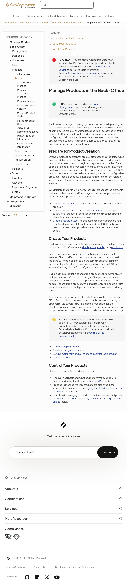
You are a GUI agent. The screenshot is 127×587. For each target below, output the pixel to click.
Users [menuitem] (16, 16)
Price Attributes (23, 163)
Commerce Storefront (21, 196)
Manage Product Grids (25, 114)
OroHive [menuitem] (108, 16)
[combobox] (66, 4)
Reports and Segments (23, 187)
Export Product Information (25, 145)
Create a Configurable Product (24, 93)
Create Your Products (62, 43)
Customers (17, 60)
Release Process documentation (85, 73)
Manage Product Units (26, 122)
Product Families (23, 151)
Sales (14, 65)
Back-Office (32, 22)
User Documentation (19, 37)
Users (21, 22)
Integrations (15, 201)
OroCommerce (19, 477)
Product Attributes (23, 155)
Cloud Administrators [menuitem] (61, 16)
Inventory (16, 178)
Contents (54, 32)
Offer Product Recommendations (27, 130)
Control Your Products (63, 49)
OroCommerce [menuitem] (91, 16)
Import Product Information (25, 137)
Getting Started (19, 51)
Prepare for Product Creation (67, 38)
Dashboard (17, 55)
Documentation (10, 22)
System (15, 191)
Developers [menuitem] (34, 16)
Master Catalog (22, 74)
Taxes (14, 173)
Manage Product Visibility (26, 107)
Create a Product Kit (28, 101)
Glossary (15, 205)
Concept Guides (18, 42)
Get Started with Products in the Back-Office (61, 22)
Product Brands (23, 159)
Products (16, 69)
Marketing (16, 168)
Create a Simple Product (25, 84)
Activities (16, 182)
